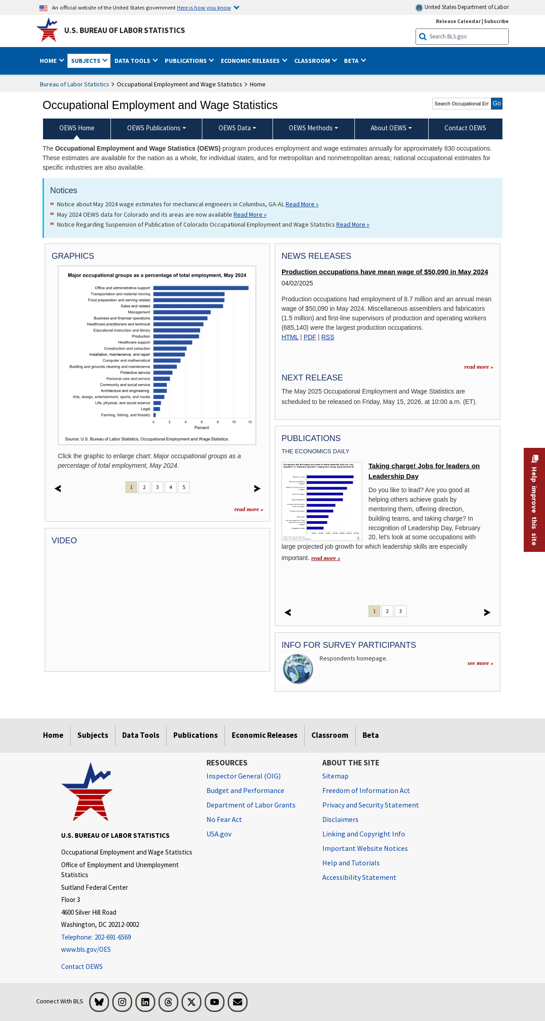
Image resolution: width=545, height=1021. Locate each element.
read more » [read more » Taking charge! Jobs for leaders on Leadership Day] (325, 558)
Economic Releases (264, 735)
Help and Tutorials (351, 862)
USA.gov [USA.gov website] (218, 833)
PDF (310, 337)
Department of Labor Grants (251, 804)
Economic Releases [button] (251, 61)
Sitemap (335, 775)
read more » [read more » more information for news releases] (478, 366)
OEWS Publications (154, 127)
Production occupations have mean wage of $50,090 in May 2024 (385, 271)
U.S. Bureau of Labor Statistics (124, 30)
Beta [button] (352, 61)
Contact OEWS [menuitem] (465, 127)
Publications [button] (186, 61)
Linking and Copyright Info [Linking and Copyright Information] (363, 833)
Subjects (92, 735)
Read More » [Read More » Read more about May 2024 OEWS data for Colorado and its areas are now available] (250, 214)
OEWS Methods (311, 127)
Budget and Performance (245, 790)
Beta (371, 735)
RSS (328, 337)
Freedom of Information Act (366, 790)
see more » (480, 663)
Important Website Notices (365, 848)
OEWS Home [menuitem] (77, 127)
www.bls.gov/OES (86, 949)
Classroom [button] (312, 61)
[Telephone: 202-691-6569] (127, 937)
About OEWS (388, 127)
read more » (248, 509)
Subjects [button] (86, 61)
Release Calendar (458, 21)
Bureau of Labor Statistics (74, 84)
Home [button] (49, 61)
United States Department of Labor (462, 7)
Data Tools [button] (133, 61)
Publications (195, 735)
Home (53, 735)
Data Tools (140, 735)
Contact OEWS (82, 966)
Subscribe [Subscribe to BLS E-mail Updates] (496, 21)
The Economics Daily (315, 451)
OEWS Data (235, 127)
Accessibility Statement (359, 877)
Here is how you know (204, 7)
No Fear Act (224, 819)
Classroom (330, 735)
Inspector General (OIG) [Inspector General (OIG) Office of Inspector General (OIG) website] (243, 775)
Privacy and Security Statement (370, 804)
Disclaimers (340, 819)
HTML (290, 337)
